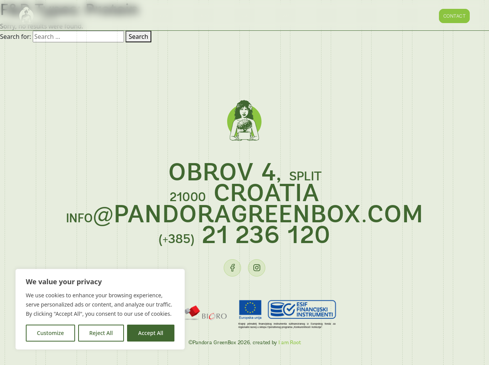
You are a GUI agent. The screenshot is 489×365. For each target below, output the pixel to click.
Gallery (251, 16)
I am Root (289, 343)
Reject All (101, 333)
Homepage (169, 16)
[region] (100, 309)
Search (138, 36)
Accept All (150, 333)
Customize (50, 333)
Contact (454, 16)
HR (426, 16)
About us (211, 16)
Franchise (292, 16)
